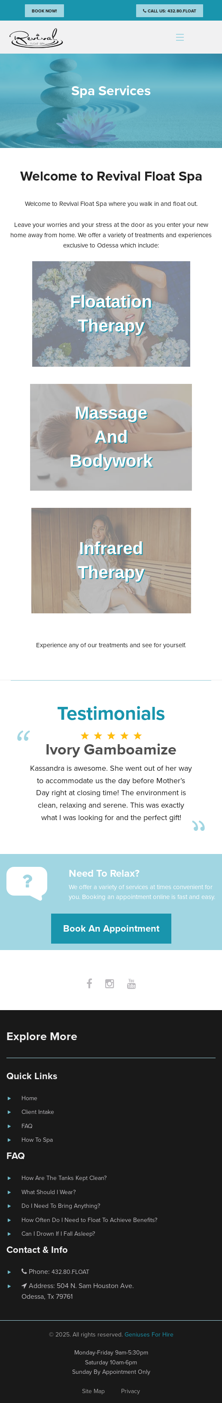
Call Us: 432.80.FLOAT (169, 11)
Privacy (130, 1391)
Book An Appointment (111, 928)
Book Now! (44, 11)
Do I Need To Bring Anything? (60, 1205)
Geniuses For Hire (149, 1334)
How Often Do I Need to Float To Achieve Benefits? (89, 1220)
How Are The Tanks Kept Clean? (63, 1178)
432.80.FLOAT (70, 1271)
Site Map (93, 1391)
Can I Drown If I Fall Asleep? (58, 1233)
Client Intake (37, 1111)
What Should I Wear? (48, 1192)
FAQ (27, 1126)
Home (29, 1098)
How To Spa (37, 1139)
